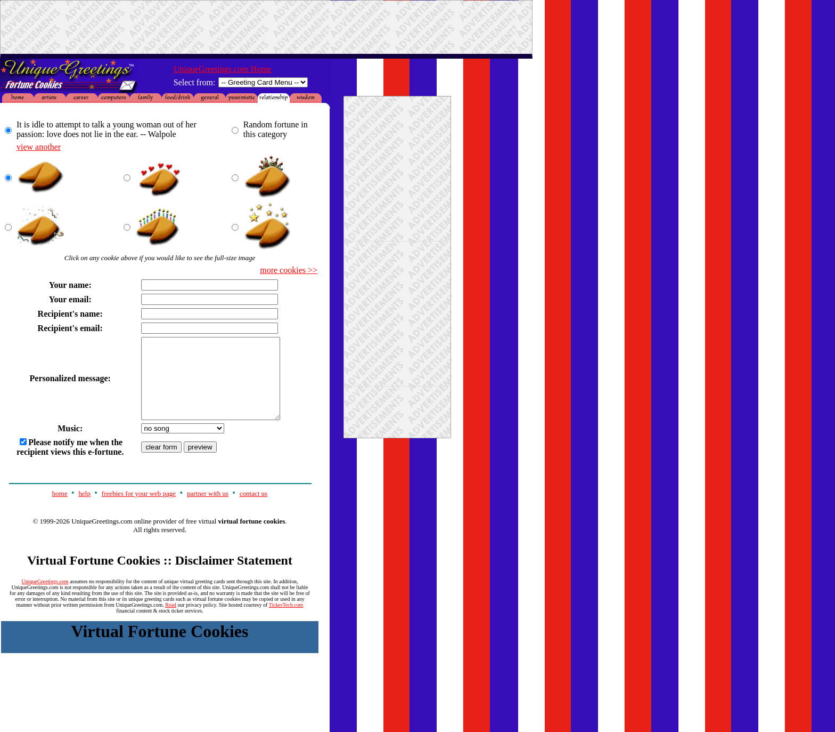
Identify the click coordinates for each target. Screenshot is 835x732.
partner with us (207, 509)
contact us (253, 509)
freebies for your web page (139, 509)
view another (39, 146)
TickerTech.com (286, 621)
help (85, 509)
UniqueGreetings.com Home (223, 69)
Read (170, 621)
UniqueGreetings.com (45, 597)
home (60, 509)
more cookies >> (288, 270)
